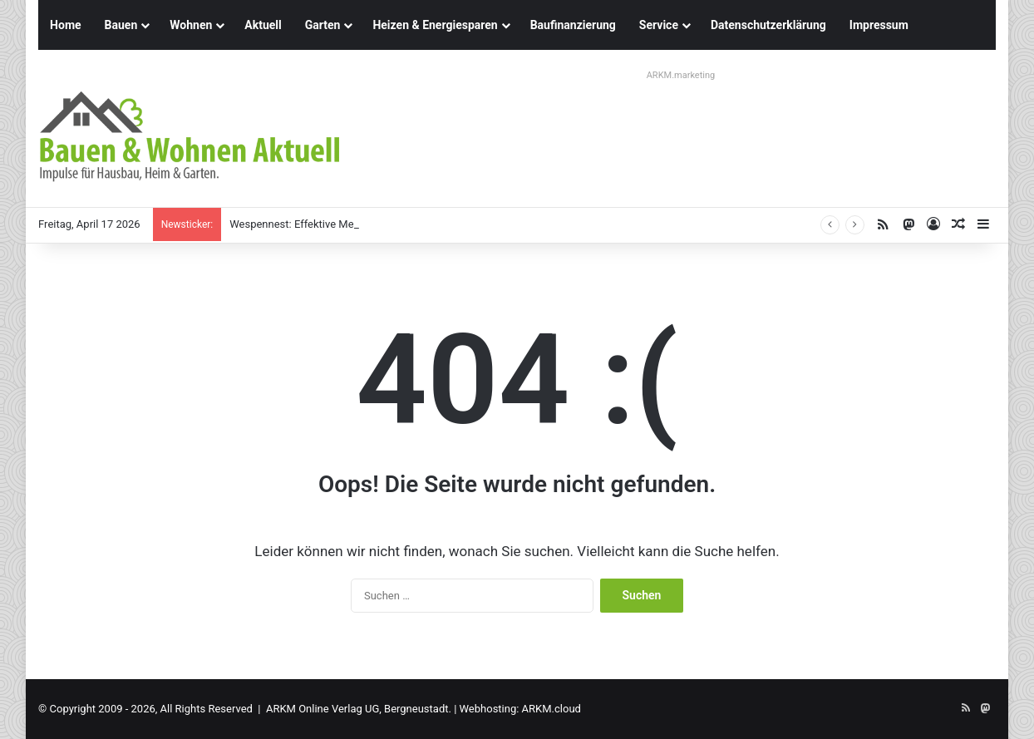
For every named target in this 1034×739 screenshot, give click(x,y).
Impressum (878, 25)
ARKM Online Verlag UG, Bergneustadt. (358, 708)
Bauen (121, 25)
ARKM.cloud (551, 708)
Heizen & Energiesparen (434, 25)
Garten (323, 25)
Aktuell (262, 25)
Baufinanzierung (573, 25)
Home (65, 25)
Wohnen (191, 25)
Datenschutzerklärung (768, 25)
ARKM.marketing (681, 75)
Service (658, 25)
